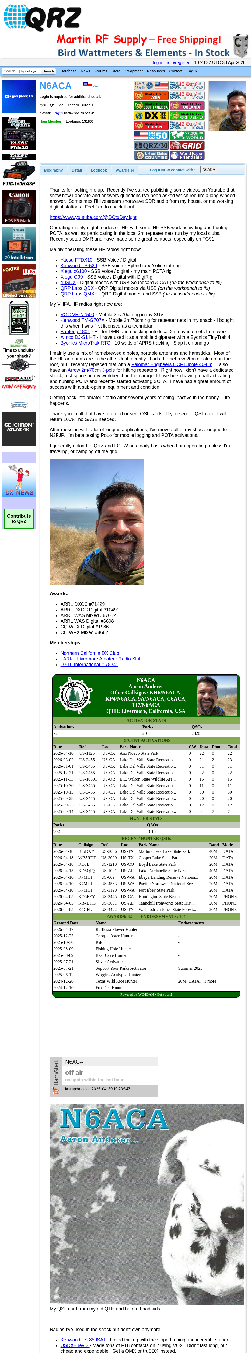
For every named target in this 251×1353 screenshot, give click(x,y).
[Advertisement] (100, 1289)
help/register (177, 62)
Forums (101, 71)
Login (192, 71)
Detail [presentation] (77, 170)
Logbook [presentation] (99, 170)
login (157, 62)
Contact (175, 71)
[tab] (53, 170)
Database (68, 71)
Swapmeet (134, 71)
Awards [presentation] (125, 170)
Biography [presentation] (53, 170)
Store (115, 71)
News (85, 71)
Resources (156, 71)
